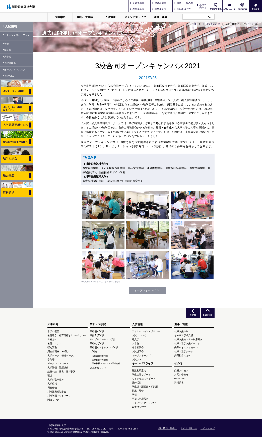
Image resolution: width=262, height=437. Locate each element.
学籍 (134, 394)
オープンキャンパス (212, 24)
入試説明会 (10, 63)
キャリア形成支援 (183, 335)
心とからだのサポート (143, 378)
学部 (6, 43)
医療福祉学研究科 (100, 356)
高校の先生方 (202, 6)
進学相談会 (138, 347)
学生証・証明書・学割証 (145, 386)
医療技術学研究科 (100, 360)
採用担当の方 (182, 9)
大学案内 (60, 17)
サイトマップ (208, 428)
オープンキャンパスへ (147, 290)
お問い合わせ (229, 9)
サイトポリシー (189, 428)
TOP (195, 24)
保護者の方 (159, 3)
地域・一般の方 (183, 3)
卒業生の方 (159, 9)
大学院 (7, 56)
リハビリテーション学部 (102, 339)
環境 (49, 375)
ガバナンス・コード (58, 363)
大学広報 (52, 383)
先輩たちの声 (139, 406)
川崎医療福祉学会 (56, 391)
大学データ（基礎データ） (61, 355)
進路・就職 (160, 17)
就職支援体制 (181, 331)
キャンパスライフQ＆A (144, 402)
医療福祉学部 (97, 331)
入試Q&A (9, 76)
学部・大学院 (85, 17)
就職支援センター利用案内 (188, 339)
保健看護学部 (97, 335)
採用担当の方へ (182, 355)
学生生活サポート (141, 374)
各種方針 (52, 339)
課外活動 (136, 382)
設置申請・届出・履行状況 (61, 371)
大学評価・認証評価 (58, 367)
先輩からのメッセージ (186, 347)
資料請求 (255, 9)
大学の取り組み (55, 379)
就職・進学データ (183, 351)
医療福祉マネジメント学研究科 (106, 363)
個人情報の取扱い (167, 428)
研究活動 (52, 347)
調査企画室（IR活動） (59, 351)
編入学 (7, 50)
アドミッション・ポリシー (17, 35)
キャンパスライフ (135, 17)
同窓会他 (52, 387)
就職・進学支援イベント (187, 343)
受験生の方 (137, 3)
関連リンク (53, 399)
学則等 (50, 359)
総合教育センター (99, 368)
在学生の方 (137, 9)
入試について (139, 335)
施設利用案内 (139, 370)
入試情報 (110, 17)
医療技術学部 (97, 343)
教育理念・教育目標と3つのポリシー (66, 335)
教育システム (54, 343)
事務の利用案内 (140, 398)
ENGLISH (242, 9)
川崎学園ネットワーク (59, 395)
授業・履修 (138, 390)
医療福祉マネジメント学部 (104, 347)
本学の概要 (53, 331)
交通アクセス (216, 9)
